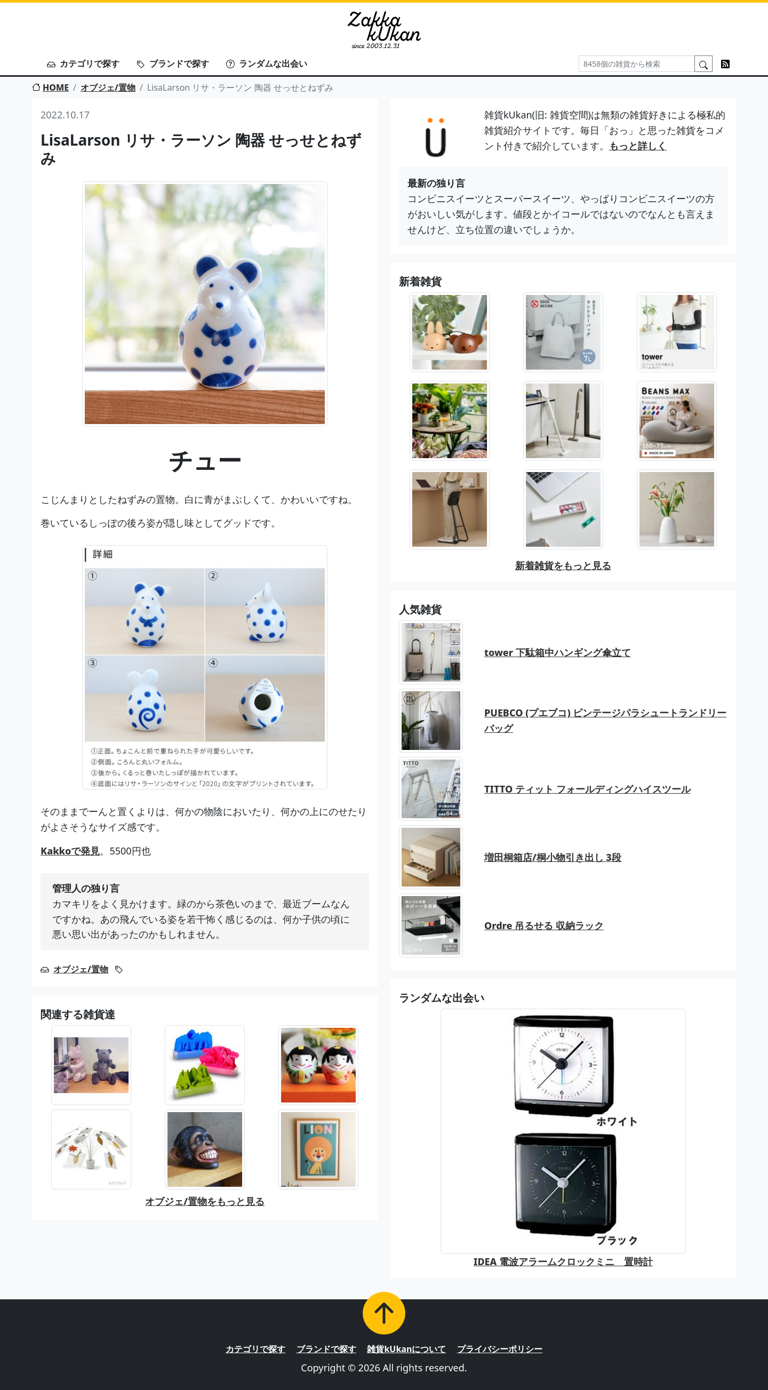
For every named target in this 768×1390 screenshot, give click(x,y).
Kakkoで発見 (70, 850)
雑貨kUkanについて (406, 1349)
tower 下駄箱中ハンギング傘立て (557, 652)
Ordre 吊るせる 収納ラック (544, 925)
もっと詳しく (638, 145)
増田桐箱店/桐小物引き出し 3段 (552, 857)
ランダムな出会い (266, 63)
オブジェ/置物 (108, 87)
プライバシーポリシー (499, 1349)
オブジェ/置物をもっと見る (205, 1201)
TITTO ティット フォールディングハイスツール (587, 788)
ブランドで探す (173, 63)
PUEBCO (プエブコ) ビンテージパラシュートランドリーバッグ (605, 720)
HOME (50, 87)
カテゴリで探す (83, 63)
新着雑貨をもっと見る (563, 565)
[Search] (637, 63)
